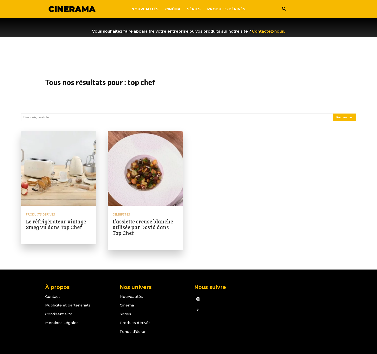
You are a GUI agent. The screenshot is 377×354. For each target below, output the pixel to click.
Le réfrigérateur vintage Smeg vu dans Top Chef (56, 224)
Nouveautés (131, 296)
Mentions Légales (61, 322)
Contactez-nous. (268, 31)
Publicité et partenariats (67, 305)
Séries (125, 314)
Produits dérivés (40, 214)
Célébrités (121, 214)
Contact (52, 296)
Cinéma (127, 305)
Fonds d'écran (133, 331)
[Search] (344, 117)
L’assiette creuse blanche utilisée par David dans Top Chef (143, 227)
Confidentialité (58, 314)
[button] (284, 9)
